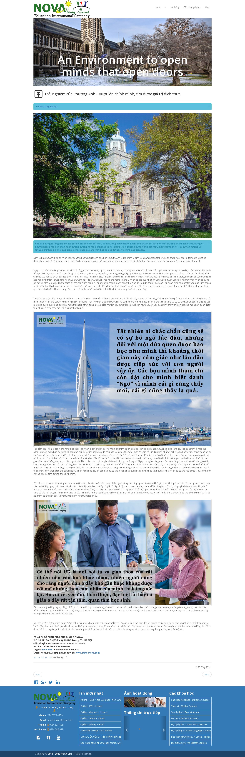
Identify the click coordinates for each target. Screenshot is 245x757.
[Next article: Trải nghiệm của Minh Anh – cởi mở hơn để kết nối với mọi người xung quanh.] (207, 674)
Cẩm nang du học (192, 7)
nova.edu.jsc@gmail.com (60, 720)
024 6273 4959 (55, 715)
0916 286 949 (55, 729)
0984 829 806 (55, 724)
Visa (207, 7)
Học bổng (174, 7)
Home (158, 7)
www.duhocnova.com (88, 652)
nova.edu (46, 649)
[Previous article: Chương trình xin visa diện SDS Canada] (37, 674)
